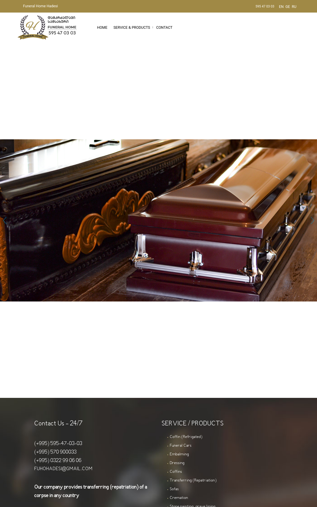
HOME (102, 27)
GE (287, 6)
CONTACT (164, 27)
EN (281, 6)
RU (294, 6)
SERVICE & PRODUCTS (131, 27)
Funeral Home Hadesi (40, 6)
